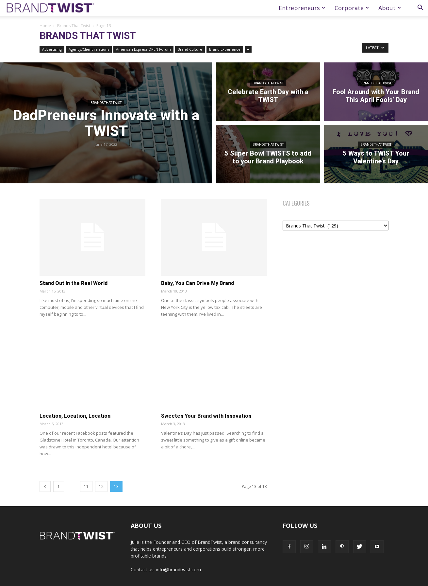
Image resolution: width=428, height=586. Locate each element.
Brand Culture (190, 49)
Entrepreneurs (302, 8)
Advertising (52, 49)
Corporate (352, 8)
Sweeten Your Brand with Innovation (206, 416)
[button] (420, 8)
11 (86, 486)
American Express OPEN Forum (143, 49)
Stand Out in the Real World (73, 283)
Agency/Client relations (89, 49)
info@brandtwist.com (178, 569)
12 (101, 486)
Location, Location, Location (75, 416)
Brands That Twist (73, 25)
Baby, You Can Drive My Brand (197, 283)
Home (45, 25)
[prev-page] (45, 486)
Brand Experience (224, 49)
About (389, 8)
